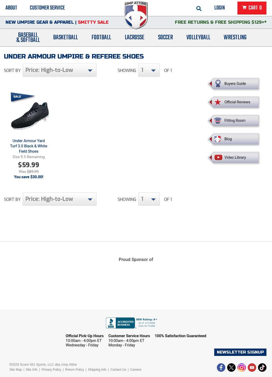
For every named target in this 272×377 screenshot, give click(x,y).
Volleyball (198, 37)
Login (219, 7)
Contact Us (118, 369)
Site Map (15, 369)
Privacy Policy (51, 369)
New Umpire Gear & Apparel (40, 22)
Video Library (235, 157)
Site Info (31, 369)
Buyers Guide (235, 83)
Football (101, 37)
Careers (135, 369)
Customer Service (47, 7)
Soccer (165, 37)
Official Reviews (237, 102)
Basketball (65, 37)
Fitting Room (235, 120)
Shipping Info (97, 369)
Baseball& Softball (28, 38)
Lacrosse (134, 37)
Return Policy (74, 369)
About (11, 7)
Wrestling (235, 37)
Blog (228, 139)
